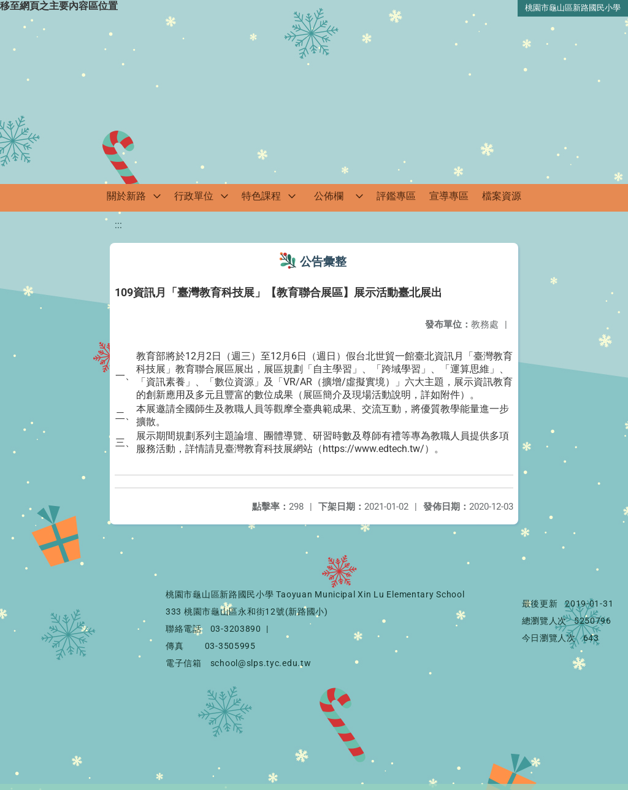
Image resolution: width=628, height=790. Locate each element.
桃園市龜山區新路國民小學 (573, 7)
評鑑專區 (396, 196)
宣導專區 (449, 196)
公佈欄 (328, 196)
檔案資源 (501, 196)
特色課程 (261, 196)
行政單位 (193, 196)
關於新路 (126, 196)
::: (118, 225)
